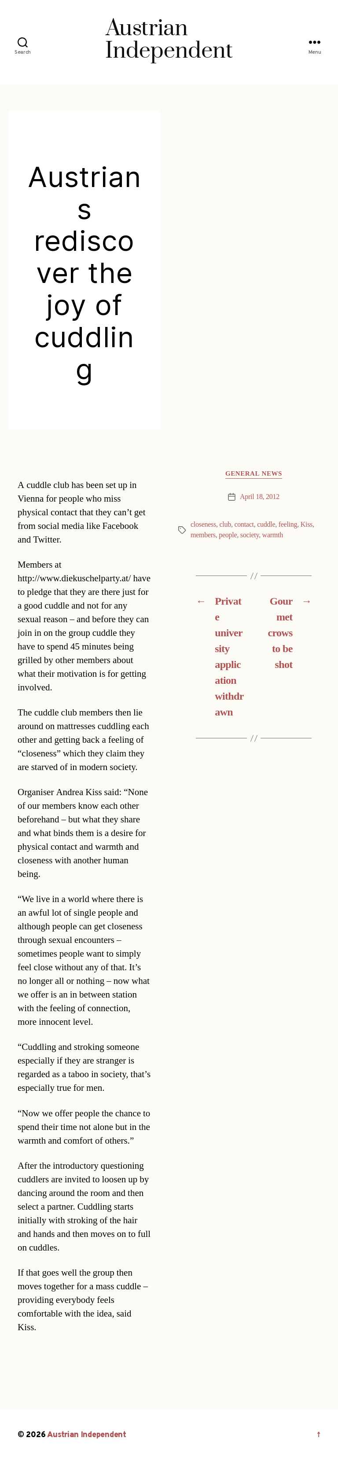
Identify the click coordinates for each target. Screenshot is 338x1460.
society (249, 535)
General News (253, 474)
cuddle (266, 524)
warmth (272, 535)
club (225, 524)
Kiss (306, 524)
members (203, 535)
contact (244, 524)
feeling (288, 524)
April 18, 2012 (259, 496)
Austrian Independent (86, 1435)
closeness (203, 524)
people (228, 535)
